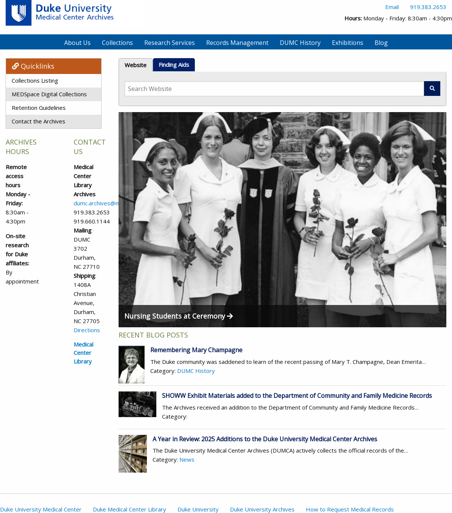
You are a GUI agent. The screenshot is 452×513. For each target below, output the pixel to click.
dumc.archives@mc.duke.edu (111, 203)
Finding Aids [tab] (174, 64)
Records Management (237, 43)
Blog (381, 43)
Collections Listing (35, 80)
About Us (77, 43)
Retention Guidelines (39, 107)
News (186, 459)
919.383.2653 (428, 7)
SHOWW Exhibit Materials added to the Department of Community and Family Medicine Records (297, 395)
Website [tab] (136, 65)
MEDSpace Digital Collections (49, 94)
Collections (117, 43)
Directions (87, 330)
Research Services (169, 43)
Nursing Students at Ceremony (178, 315)
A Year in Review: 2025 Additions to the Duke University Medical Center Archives (265, 439)
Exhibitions (347, 43)
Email (392, 7)
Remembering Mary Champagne (196, 350)
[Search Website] (274, 88)
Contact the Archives (38, 121)
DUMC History (300, 43)
